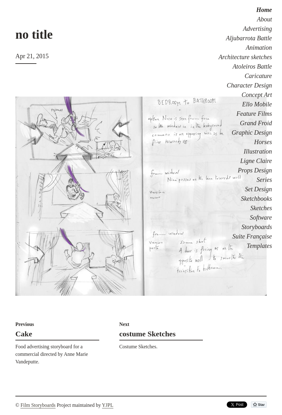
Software (261, 217)
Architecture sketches (245, 56)
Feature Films (254, 113)
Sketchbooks (256, 198)
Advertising (257, 28)
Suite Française (252, 236)
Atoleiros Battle (252, 66)
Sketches (261, 208)
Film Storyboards (38, 405)
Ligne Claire (256, 160)
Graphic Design (252, 132)
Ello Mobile (257, 104)
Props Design (255, 170)
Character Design (249, 85)
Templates (259, 245)
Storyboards (256, 226)
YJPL (107, 405)
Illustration (258, 151)
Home (264, 9)
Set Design (258, 189)
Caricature (258, 75)
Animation (259, 47)
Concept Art (256, 94)
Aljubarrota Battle (249, 38)
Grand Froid (256, 123)
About (264, 19)
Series (264, 179)
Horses (263, 141)
